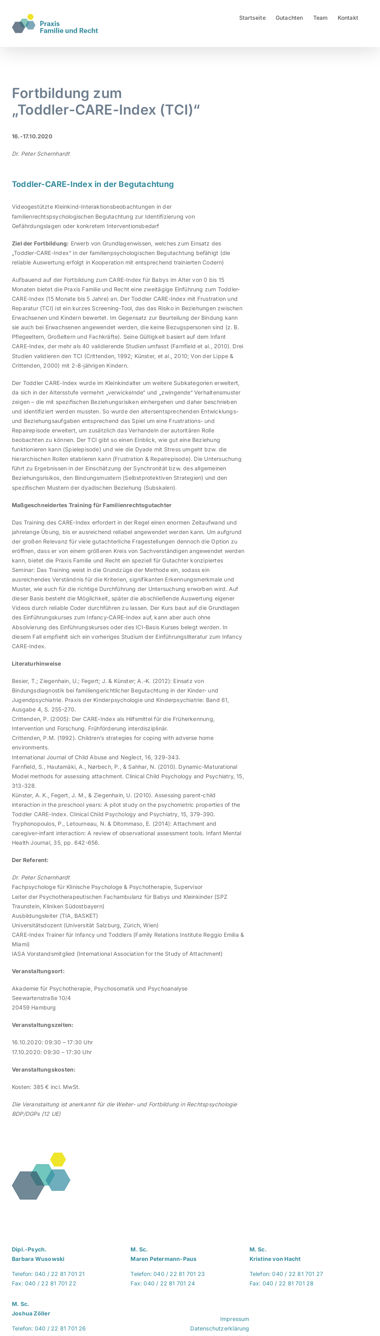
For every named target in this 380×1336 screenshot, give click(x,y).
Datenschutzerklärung (219, 1328)
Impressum (235, 1318)
